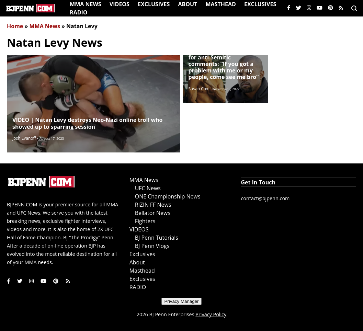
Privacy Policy (210, 314)
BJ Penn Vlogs (152, 246)
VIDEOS (119, 4)
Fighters (145, 221)
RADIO (78, 12)
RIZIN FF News (153, 204)
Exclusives (154, 4)
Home (15, 26)
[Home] (30, 8)
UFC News (148, 188)
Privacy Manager (181, 301)
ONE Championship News (168, 196)
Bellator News (152, 213)
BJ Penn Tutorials (156, 237)
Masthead (221, 4)
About (187, 4)
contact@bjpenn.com (265, 198)
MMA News (85, 4)
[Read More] (93, 103)
